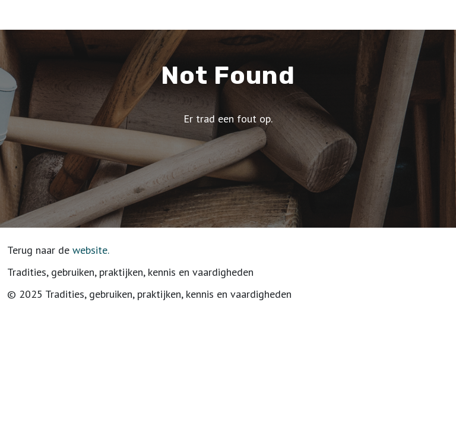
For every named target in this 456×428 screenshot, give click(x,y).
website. (90, 250)
